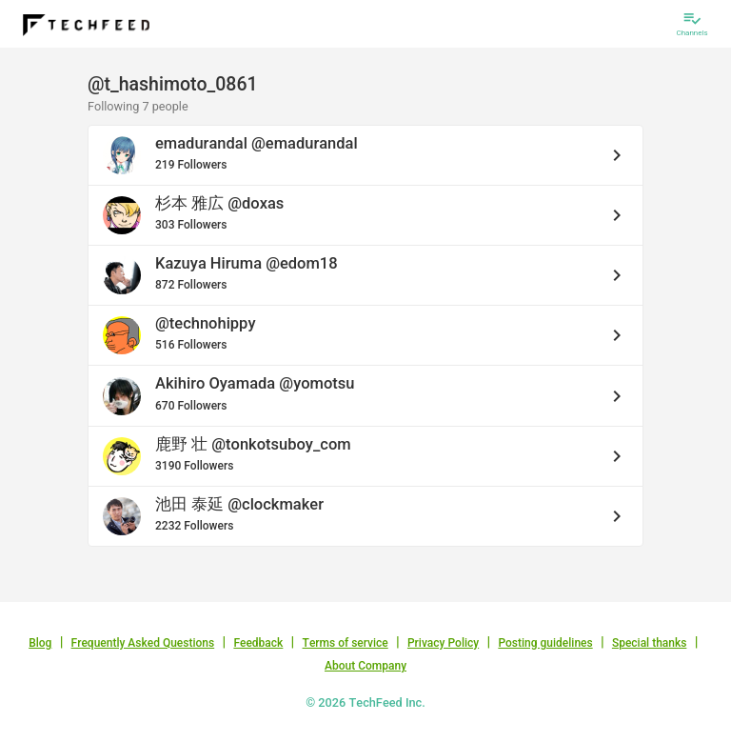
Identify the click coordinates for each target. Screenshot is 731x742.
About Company (365, 665)
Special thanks (649, 643)
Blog (40, 643)
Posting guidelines (545, 643)
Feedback (258, 643)
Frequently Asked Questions (143, 643)
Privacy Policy (443, 643)
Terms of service (345, 643)
